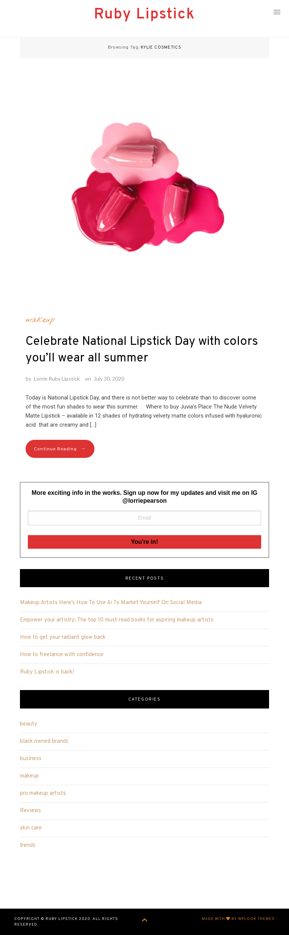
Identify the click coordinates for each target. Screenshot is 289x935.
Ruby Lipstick (144, 14)
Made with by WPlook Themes (238, 919)
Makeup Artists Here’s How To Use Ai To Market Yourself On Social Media (111, 602)
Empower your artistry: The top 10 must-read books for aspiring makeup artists (116, 620)
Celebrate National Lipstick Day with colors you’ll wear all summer (142, 350)
